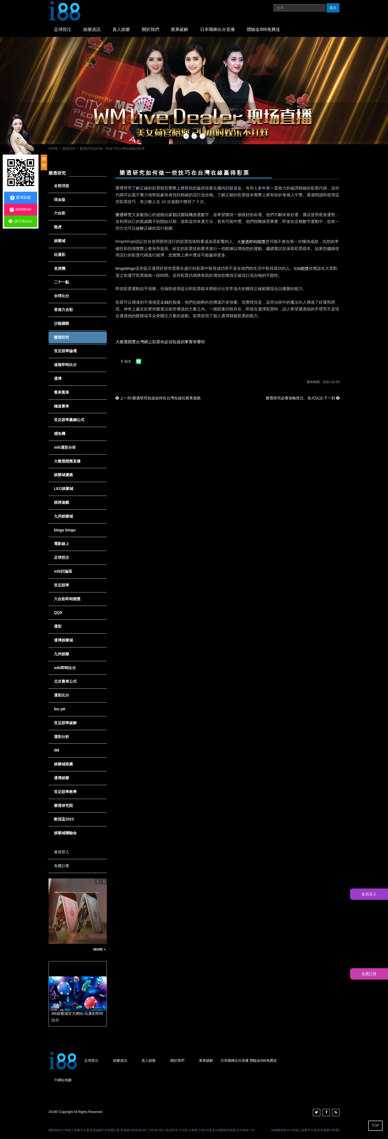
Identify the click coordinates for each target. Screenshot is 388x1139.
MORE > (99, 949)
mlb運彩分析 (65, 447)
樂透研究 (68, 148)
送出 (333, 7)
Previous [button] (98, 881)
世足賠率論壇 (65, 351)
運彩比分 (61, 695)
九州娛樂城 (63, 516)
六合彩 (59, 213)
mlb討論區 (63, 571)
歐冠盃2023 (64, 819)
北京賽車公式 (65, 681)
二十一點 (61, 282)
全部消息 (61, 186)
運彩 (58, 626)
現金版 (59, 199)
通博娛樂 (61, 778)
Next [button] (104, 881)
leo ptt (59, 709)
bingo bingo (65, 530)
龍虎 (58, 227)
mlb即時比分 (65, 668)
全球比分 (61, 296)
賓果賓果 (61, 392)
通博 (58, 378)
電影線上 (61, 543)
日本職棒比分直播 (217, 29)
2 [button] (194, 136)
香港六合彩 (63, 309)
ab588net (20, 209)
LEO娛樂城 (63, 488)
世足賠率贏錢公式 (69, 420)
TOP (375, 1125)
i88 (56, 750)
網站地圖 (64, 1080)
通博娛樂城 (63, 640)
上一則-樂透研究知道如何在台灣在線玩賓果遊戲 (158, 398)
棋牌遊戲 (61, 502)
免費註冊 (61, 866)
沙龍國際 (61, 323)
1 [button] (186, 136)
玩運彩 (59, 254)
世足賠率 (61, 585)
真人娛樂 (121, 29)
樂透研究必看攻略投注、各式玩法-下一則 (303, 398)
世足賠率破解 (65, 723)
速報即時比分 (65, 364)
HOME (53, 148)
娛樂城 (59, 241)
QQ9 (58, 612)
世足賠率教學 (65, 792)
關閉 (44, 162)
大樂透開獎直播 (67, 461)
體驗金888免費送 (263, 29)
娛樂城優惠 (63, 475)
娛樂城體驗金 (65, 833)
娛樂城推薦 (63, 764)
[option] (194, 91)
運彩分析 (61, 736)
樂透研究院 (63, 805)
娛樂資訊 (92, 29)
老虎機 (59, 268)
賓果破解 (179, 29)
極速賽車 (61, 406)
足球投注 (62, 29)
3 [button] (202, 136)
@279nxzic (20, 221)
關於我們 (150, 29)
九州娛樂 (61, 654)
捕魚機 (59, 433)
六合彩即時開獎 (67, 599)
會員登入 (61, 852)
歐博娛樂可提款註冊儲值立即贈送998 (70, 949)
